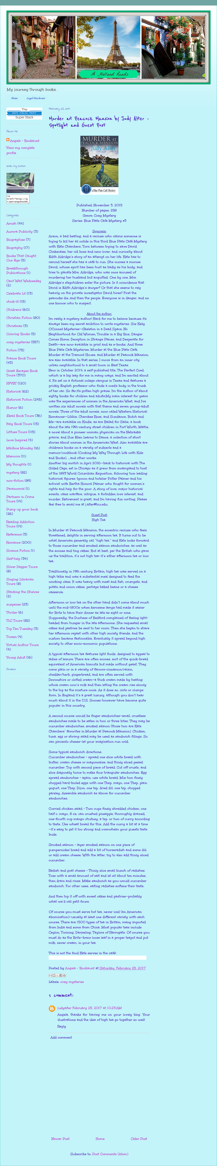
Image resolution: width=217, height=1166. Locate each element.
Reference (14, 536)
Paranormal (15, 490)
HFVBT (11, 385)
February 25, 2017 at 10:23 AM (97, 1008)
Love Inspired (16, 442)
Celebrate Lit (16, 295)
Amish (11, 225)
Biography (14, 249)
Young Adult (15, 659)
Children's (13, 311)
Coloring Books (18, 335)
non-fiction (15, 482)
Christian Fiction (19, 319)
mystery (12, 474)
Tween (11, 638)
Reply (62, 1026)
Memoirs (13, 458)
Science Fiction (18, 552)
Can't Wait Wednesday (23, 282)
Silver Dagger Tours (22, 568)
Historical (13, 393)
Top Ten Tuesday (19, 630)
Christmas (14, 327)
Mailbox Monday (19, 450)
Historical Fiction (19, 401)
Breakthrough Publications (17, 272)
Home (14, 98)
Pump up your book (22, 511)
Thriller (11, 614)
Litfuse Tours (16, 433)
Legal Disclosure (35, 98)
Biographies (15, 241)
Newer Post (60, 1139)
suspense (13, 606)
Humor (11, 409)
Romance (13, 544)
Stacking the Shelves (22, 593)
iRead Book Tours (20, 417)
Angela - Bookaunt (24, 141)
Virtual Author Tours (22, 646)
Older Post (139, 1139)
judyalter (64, 1008)
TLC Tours (14, 622)
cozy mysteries (72, 982)
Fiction (11, 352)
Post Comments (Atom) (110, 1154)
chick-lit (12, 303)
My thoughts (16, 466)
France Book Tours (21, 360)
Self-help (13, 560)
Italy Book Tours (19, 425)
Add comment (61, 1037)
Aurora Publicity (19, 233)
